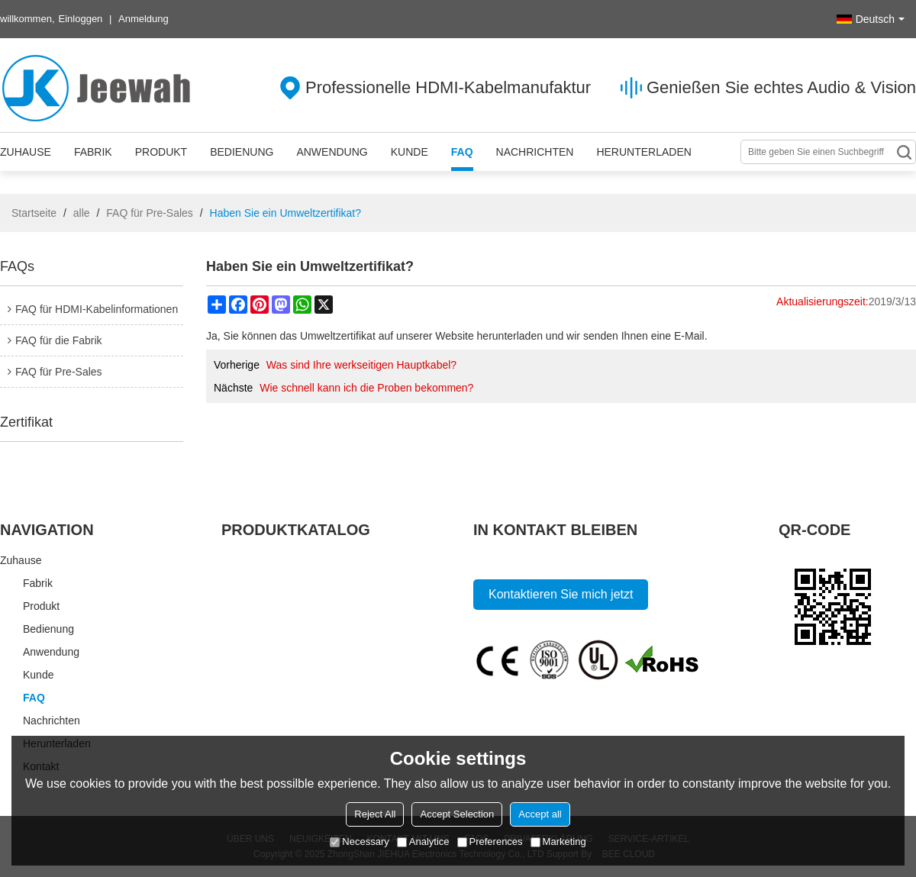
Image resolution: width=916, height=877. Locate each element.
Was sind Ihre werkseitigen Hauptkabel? (361, 365)
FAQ (462, 152)
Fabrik (93, 152)
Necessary (359, 841)
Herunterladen (643, 152)
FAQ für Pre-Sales (149, 213)
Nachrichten (535, 152)
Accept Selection (457, 814)
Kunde (409, 152)
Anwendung (331, 152)
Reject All (374, 814)
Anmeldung (143, 18)
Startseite (33, 213)
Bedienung (241, 152)
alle (81, 213)
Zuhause (25, 152)
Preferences (490, 841)
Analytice (423, 841)
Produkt (161, 152)
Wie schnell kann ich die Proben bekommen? (366, 388)
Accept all (539, 814)
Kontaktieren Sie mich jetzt (561, 594)
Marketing (558, 841)
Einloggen (81, 18)
